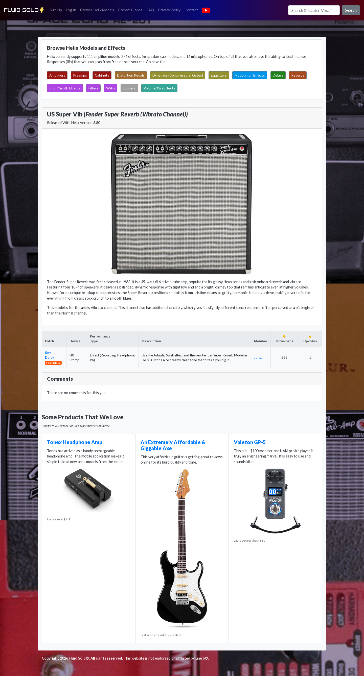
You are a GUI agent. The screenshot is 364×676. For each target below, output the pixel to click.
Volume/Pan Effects (159, 88)
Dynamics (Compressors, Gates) (177, 75)
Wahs (110, 88)
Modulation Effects (250, 75)
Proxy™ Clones (130, 10)
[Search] (314, 10)
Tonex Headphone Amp (74, 442)
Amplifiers (57, 75)
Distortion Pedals (131, 75)
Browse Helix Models (97, 10)
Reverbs (297, 75)
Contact (192, 9)
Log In (72, 9)
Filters (93, 88)
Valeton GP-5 (250, 442)
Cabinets (102, 75)
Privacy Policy (170, 9)
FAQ (151, 9)
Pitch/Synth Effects (65, 88)
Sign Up (57, 9)
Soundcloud (53, 362)
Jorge (258, 357)
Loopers (129, 88)
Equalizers (219, 75)
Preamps (80, 75)
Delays (278, 75)
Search (351, 10)
